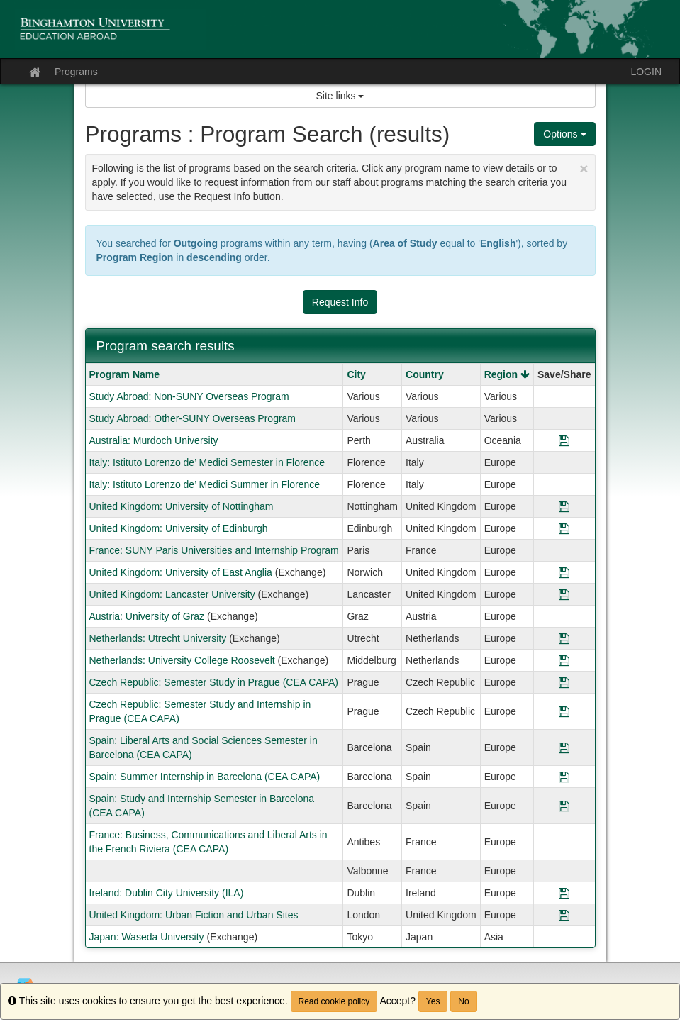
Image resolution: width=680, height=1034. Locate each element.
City (356, 374)
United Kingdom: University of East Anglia (180, 572)
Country (425, 374)
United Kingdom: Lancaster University (172, 594)
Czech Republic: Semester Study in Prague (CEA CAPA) (213, 682)
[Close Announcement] (583, 168)
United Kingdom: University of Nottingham (181, 506)
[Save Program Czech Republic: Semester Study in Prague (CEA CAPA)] (564, 682)
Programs (76, 71)
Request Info (340, 302)
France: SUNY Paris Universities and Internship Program (214, 550)
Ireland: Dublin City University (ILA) (166, 893)
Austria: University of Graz (147, 616)
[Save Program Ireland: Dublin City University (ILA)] (564, 893)
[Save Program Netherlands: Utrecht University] (564, 638)
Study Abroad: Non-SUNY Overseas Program (189, 396)
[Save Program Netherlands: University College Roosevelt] (564, 660)
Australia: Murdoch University (153, 440)
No (463, 1001)
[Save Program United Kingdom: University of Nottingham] (564, 506)
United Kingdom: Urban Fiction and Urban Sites (194, 915)
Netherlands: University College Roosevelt (182, 660)
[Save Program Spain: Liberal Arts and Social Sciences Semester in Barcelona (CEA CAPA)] (564, 747)
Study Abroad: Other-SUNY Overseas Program (192, 418)
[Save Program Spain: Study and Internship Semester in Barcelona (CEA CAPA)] (564, 805)
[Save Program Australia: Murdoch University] (564, 440)
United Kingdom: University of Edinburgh (178, 528)
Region (507, 374)
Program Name (124, 374)
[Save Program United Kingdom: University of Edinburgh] (564, 528)
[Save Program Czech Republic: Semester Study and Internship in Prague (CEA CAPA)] (564, 711)
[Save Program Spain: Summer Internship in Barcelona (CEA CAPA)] (564, 776)
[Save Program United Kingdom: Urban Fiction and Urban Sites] (564, 915)
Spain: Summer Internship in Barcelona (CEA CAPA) (205, 776)
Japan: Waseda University (146, 937)
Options (564, 134)
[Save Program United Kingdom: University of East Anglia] (564, 572)
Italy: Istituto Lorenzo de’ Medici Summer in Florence (205, 484)
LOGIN (646, 71)
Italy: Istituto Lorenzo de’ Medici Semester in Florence (207, 462)
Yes (433, 1001)
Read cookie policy (334, 1001)
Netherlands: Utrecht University (158, 638)
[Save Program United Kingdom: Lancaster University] (564, 594)
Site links (340, 95)
